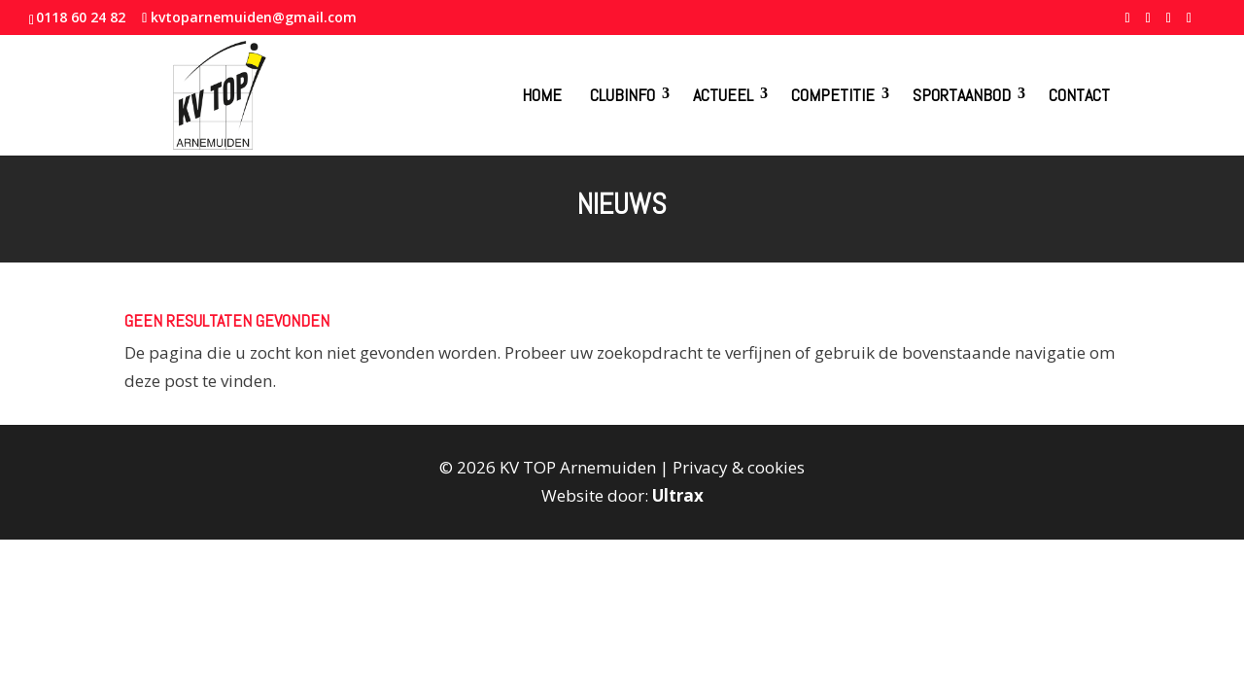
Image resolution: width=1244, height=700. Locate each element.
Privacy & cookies (739, 467)
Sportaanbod (962, 95)
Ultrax (678, 495)
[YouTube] (1168, 23)
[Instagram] (1189, 23)
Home (542, 95)
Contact (1079, 95)
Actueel (723, 95)
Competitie (833, 95)
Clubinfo (622, 95)
